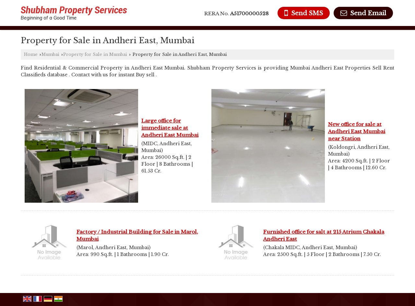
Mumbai (50, 54)
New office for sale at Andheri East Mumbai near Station (356, 131)
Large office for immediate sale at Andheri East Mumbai (169, 128)
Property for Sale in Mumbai (95, 54)
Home (31, 54)
